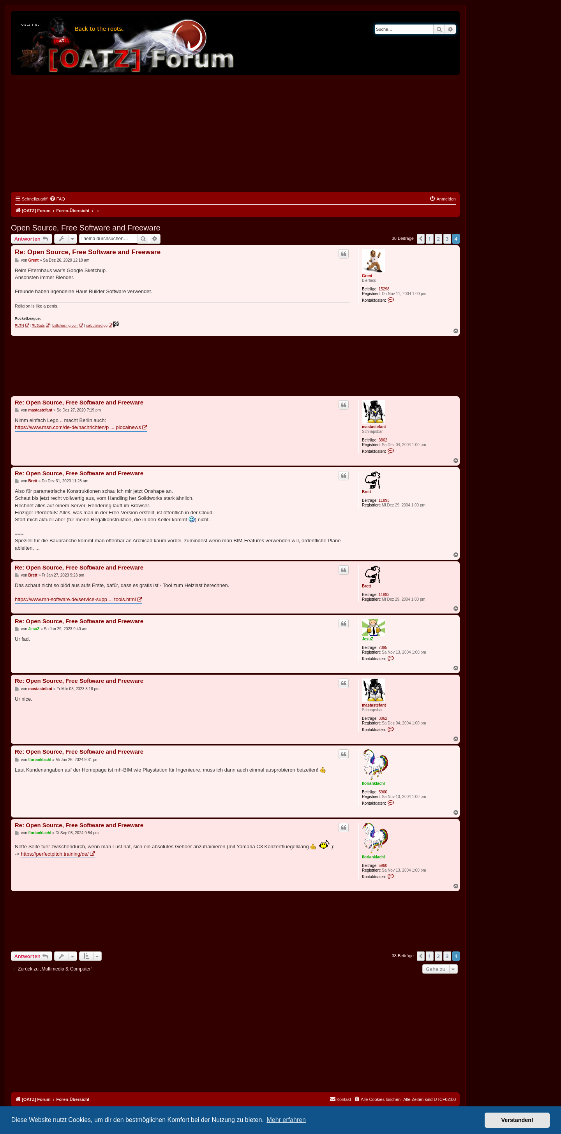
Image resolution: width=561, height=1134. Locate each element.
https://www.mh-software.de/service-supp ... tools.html (75, 599)
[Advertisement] (235, 133)
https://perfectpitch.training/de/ (55, 854)
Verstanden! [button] (517, 1120)
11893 (384, 500)
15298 (384, 289)
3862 (383, 440)
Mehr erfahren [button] (286, 1119)
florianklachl (373, 783)
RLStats (38, 325)
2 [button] (438, 238)
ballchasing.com (65, 325)
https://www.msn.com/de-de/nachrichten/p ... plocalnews (78, 427)
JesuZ (367, 639)
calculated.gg (97, 325)
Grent (367, 276)
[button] (421, 238)
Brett (366, 492)
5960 (383, 792)
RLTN (19, 325)
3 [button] (447, 238)
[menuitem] (57, 199)
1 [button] (429, 238)
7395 (383, 647)
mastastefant (374, 427)
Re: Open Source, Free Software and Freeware (88, 252)
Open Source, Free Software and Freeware (86, 227)
